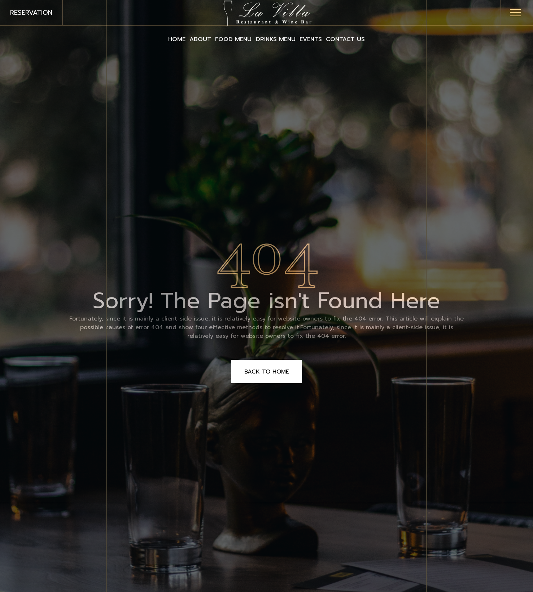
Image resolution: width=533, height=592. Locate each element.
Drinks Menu (282, 39)
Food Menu (226, 39)
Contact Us (380, 39)
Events (331, 39)
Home (141, 39)
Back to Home (266, 371)
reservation (31, 13)
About (179, 39)
